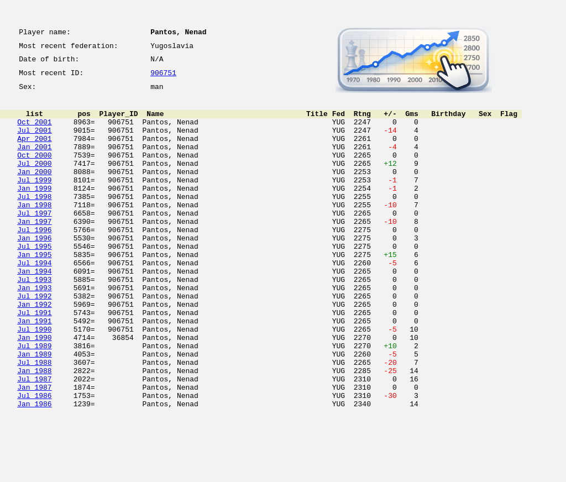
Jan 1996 (34, 271)
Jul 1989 (34, 400)
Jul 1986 (34, 460)
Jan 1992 (34, 350)
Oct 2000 (34, 171)
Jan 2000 (34, 191)
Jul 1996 (34, 261)
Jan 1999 (34, 211)
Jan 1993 (34, 331)
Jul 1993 (34, 321)
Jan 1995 (34, 291)
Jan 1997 (34, 251)
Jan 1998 (34, 231)
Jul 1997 (34, 241)
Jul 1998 (34, 221)
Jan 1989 (34, 410)
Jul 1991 (34, 360)
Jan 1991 (34, 370)
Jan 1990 (34, 390)
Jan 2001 (34, 161)
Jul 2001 (34, 141)
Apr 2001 (34, 151)
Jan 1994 (34, 311)
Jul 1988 (34, 420)
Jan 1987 (34, 450)
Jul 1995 (34, 281)
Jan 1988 (34, 430)
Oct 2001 (34, 132)
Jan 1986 (34, 470)
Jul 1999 (34, 201)
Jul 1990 (34, 380)
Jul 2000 (34, 181)
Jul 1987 (34, 440)
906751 (163, 78)
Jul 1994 (34, 301)
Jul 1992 (34, 340)
